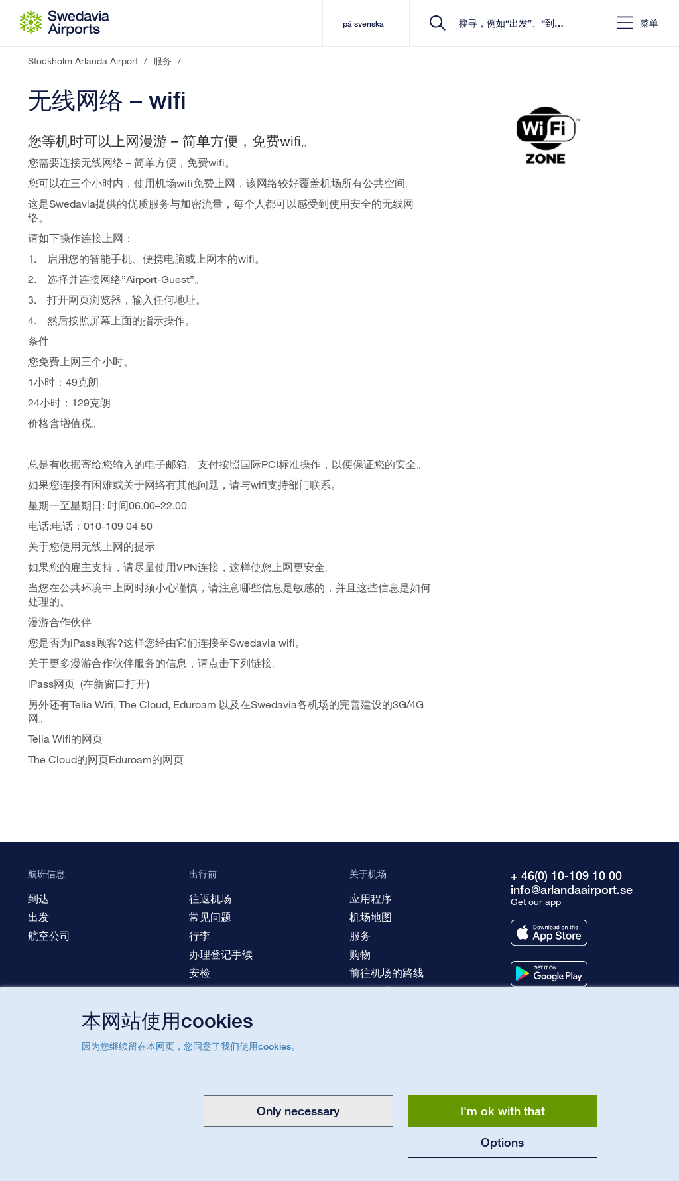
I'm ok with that (502, 1110)
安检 (199, 972)
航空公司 (49, 935)
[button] (637, 23)
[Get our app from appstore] (549, 932)
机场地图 (370, 916)
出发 (38, 916)
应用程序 (370, 898)
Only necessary (298, 1110)
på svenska (362, 24)
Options (502, 1142)
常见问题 (210, 916)
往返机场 (210, 898)
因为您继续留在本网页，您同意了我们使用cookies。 (191, 1046)
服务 (360, 935)
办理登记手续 (221, 954)
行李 (199, 935)
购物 (360, 954)
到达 (38, 898)
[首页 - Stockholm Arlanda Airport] (64, 23)
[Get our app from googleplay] (549, 973)
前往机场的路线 (386, 972)
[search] (507, 23)
